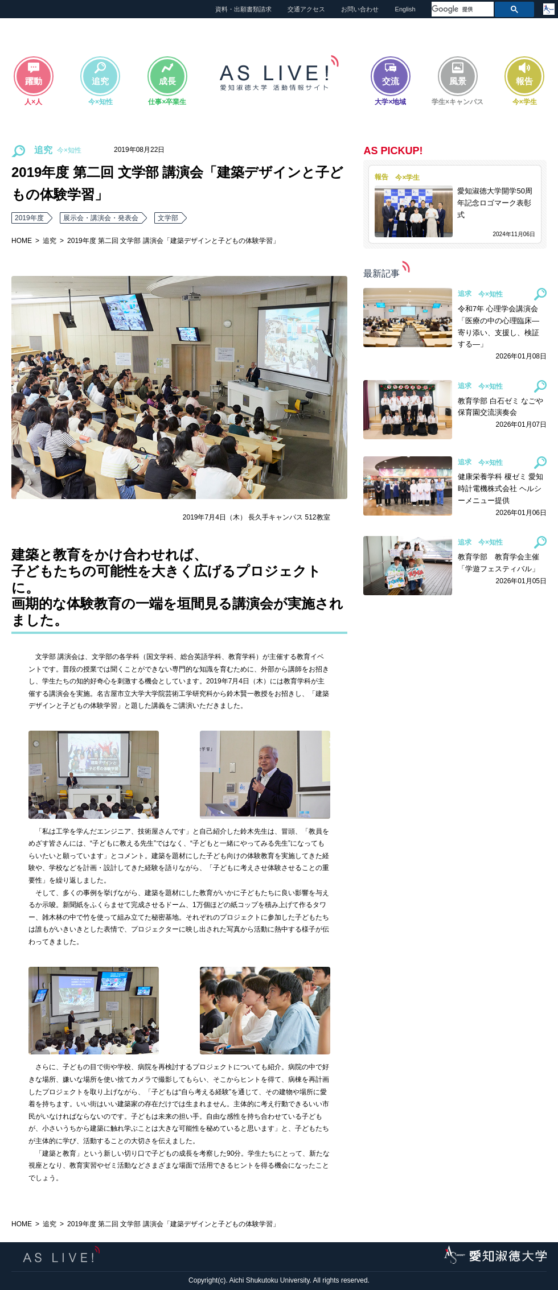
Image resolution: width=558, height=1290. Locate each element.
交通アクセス (306, 9)
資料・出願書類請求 (243, 9)
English (405, 9)
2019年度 (29, 218)
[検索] (461, 9)
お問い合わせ (360, 9)
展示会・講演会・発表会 (100, 218)
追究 (49, 241)
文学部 (168, 218)
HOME (21, 241)
